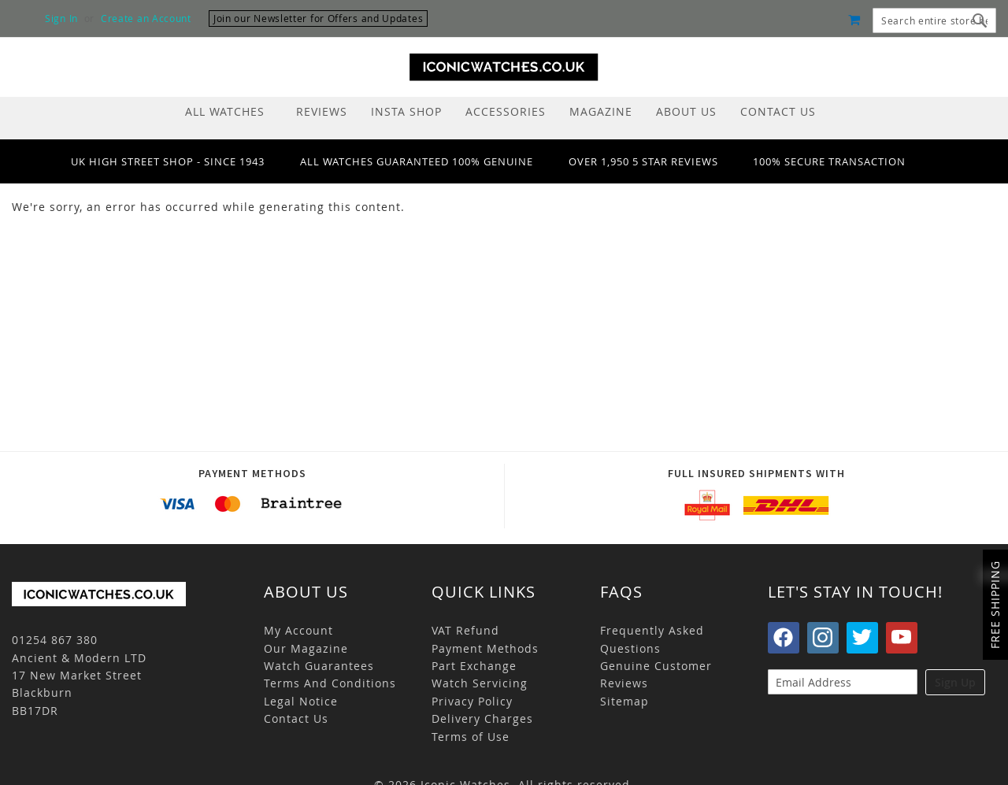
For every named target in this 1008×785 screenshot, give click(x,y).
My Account (298, 630)
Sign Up (955, 682)
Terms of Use (471, 736)
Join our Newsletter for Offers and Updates (318, 18)
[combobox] (934, 20)
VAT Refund (465, 630)
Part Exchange (474, 665)
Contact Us (296, 718)
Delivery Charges (482, 718)
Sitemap (624, 701)
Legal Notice (301, 701)
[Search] (980, 20)
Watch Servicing (480, 683)
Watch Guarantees (319, 665)
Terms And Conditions (330, 683)
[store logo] (504, 67)
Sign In (61, 18)
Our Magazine (306, 648)
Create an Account (146, 18)
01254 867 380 (55, 639)
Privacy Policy (472, 701)
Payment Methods (485, 648)
